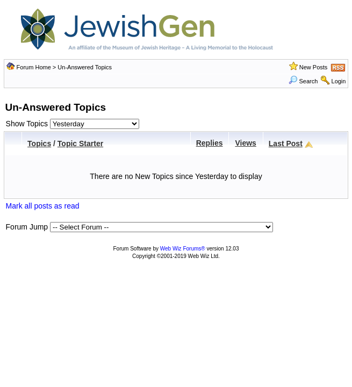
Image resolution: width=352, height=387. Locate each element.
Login (339, 81)
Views (245, 143)
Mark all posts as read (43, 206)
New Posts (313, 67)
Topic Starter (80, 143)
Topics (39, 143)
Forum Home (34, 67)
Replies (209, 143)
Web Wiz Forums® (182, 249)
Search (303, 81)
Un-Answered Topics (85, 67)
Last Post (286, 143)
